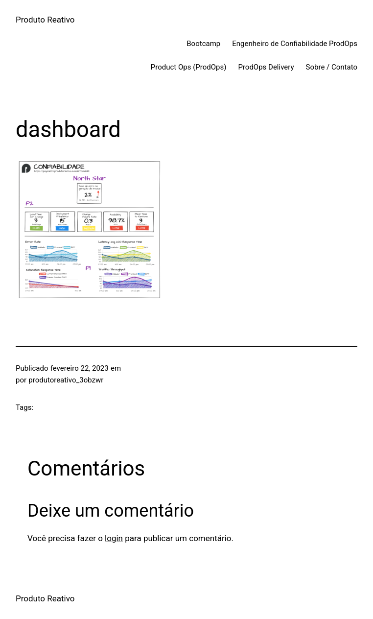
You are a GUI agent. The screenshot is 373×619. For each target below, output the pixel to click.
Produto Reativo (45, 19)
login (114, 538)
